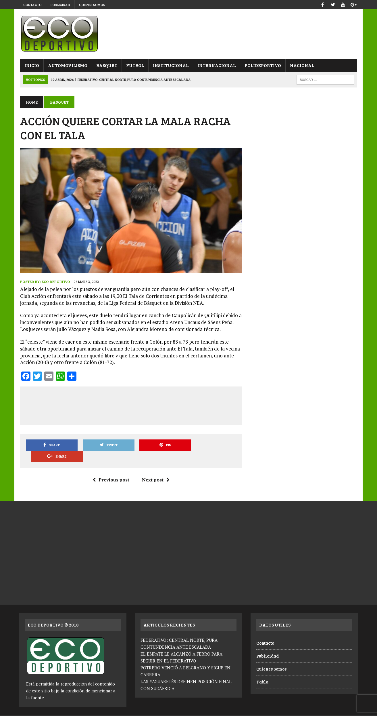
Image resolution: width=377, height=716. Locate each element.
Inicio (30, 65)
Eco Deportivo (55, 282)
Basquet (105, 65)
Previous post (110, 469)
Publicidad (60, 4)
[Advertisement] (130, 405)
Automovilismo (66, 65)
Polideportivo (261, 65)
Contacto (32, 4)
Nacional (301, 65)
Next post (155, 469)
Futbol (134, 65)
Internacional (215, 65)
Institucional (169, 65)
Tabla (262, 671)
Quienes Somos (92, 4)
